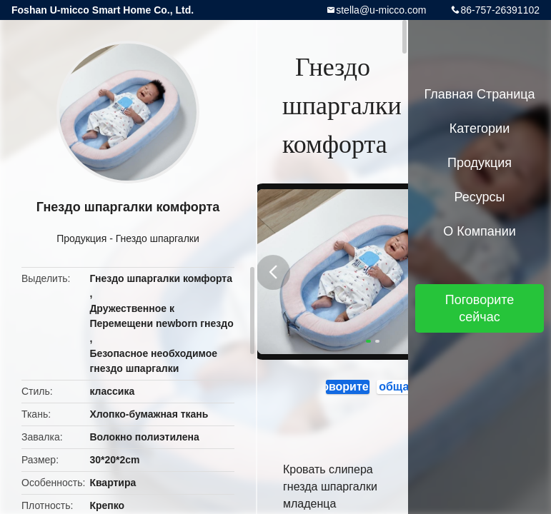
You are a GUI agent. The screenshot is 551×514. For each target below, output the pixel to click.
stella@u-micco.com (381, 10)
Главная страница (479, 94)
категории (480, 128)
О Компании (479, 231)
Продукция (81, 238)
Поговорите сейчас (335, 388)
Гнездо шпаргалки (157, 238)
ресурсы (480, 197)
